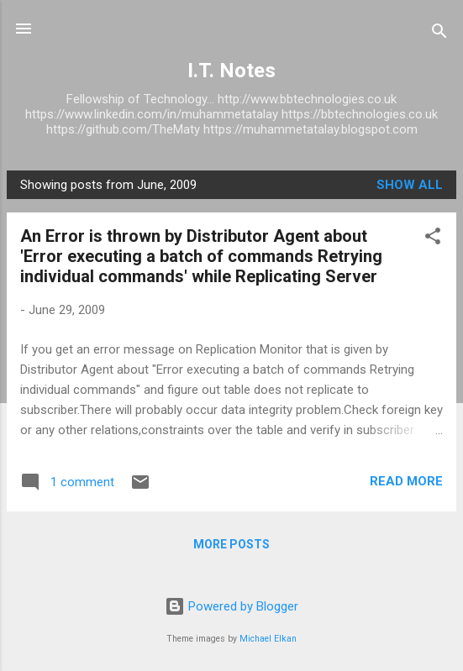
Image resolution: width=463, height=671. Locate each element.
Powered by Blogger (231, 606)
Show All (409, 184)
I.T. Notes (231, 70)
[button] (433, 239)
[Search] (439, 34)
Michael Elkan (268, 638)
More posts (231, 544)
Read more (406, 481)
